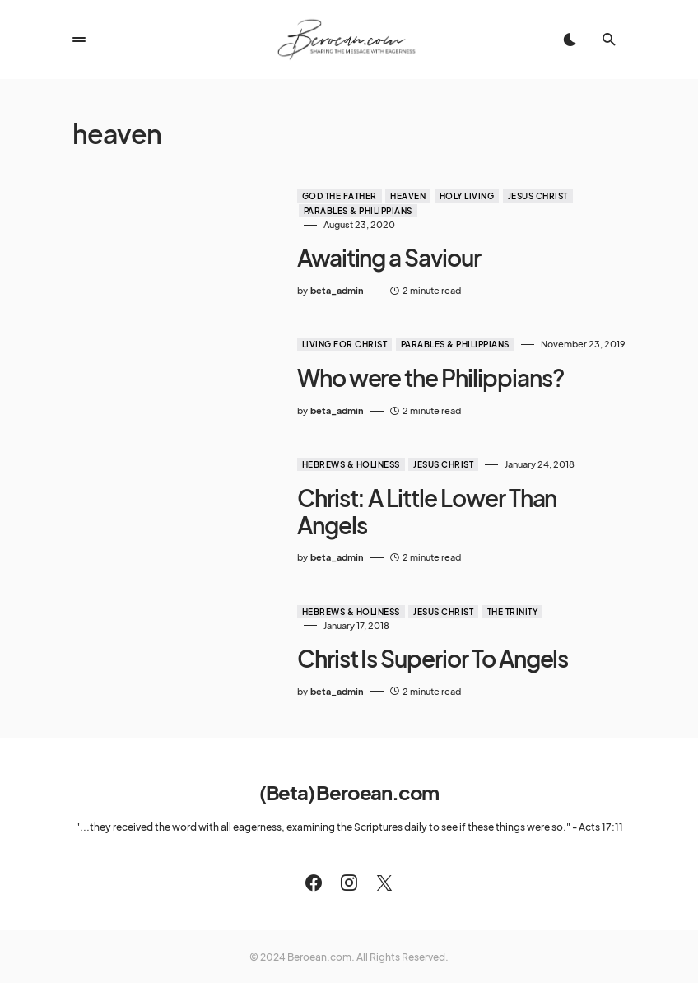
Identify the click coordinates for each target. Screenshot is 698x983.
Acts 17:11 (601, 789)
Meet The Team (310, 955)
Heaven (394, 196)
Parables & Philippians (344, 211)
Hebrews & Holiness (337, 466)
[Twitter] (384, 844)
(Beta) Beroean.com (349, 754)
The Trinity (498, 586)
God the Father (325, 196)
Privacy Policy (390, 955)
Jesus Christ (524, 196)
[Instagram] (349, 844)
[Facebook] (313, 844)
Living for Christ (331, 345)
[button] (79, 39)
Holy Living (453, 196)
